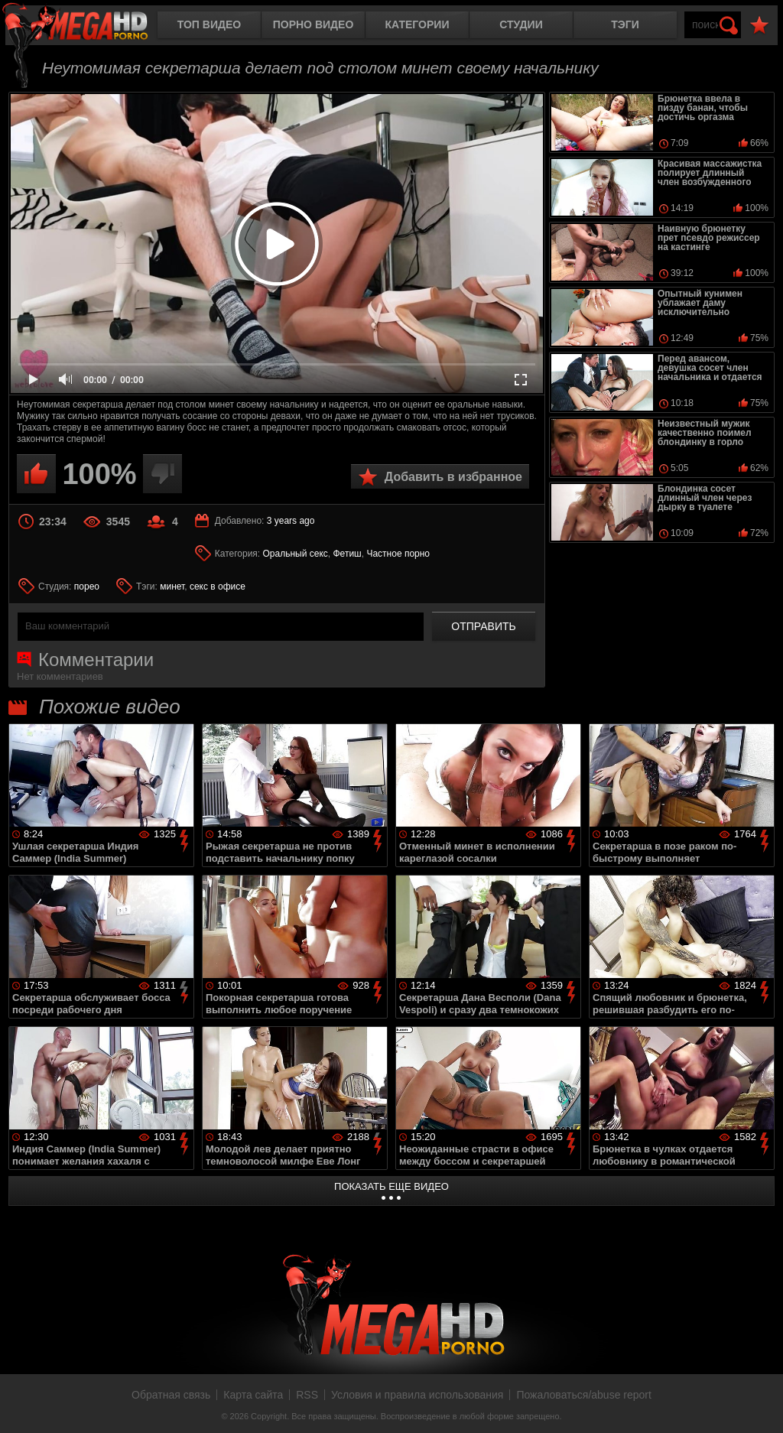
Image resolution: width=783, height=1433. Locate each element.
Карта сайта (253, 1395)
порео (86, 586)
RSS (307, 1395)
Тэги (625, 24)
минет (172, 586)
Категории (417, 24)
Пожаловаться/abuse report (583, 1395)
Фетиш (347, 553)
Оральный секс (295, 553)
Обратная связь (171, 1395)
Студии (520, 24)
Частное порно (398, 553)
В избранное (759, 25)
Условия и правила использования (417, 1395)
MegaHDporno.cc (88, 26)
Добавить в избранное (453, 476)
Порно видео (313, 24)
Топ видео (209, 24)
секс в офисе (217, 586)
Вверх (760, 1404)
